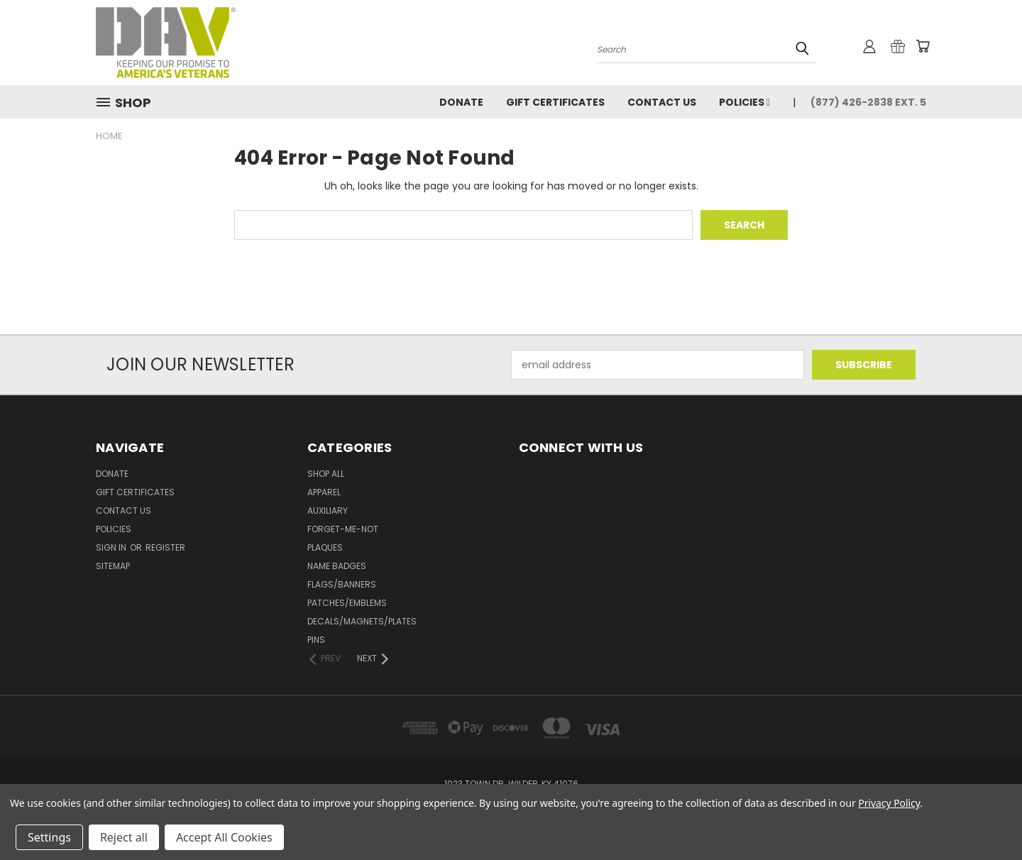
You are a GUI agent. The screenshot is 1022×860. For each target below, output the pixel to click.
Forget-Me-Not (342, 529)
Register (165, 547)
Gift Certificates (555, 102)
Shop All (325, 474)
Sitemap (113, 566)
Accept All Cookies (224, 837)
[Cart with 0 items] (923, 46)
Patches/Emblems (347, 603)
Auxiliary (327, 511)
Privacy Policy (889, 803)
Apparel (324, 492)
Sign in (112, 547)
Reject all (124, 837)
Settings (49, 837)
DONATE (461, 102)
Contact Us (661, 102)
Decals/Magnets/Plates (362, 621)
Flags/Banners (341, 584)
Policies (744, 102)
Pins (316, 640)
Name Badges (336, 566)
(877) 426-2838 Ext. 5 (868, 102)
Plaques (325, 547)
